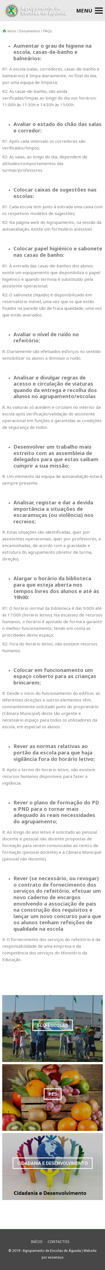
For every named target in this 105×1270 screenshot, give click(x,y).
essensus (56, 1257)
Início (12, 31)
